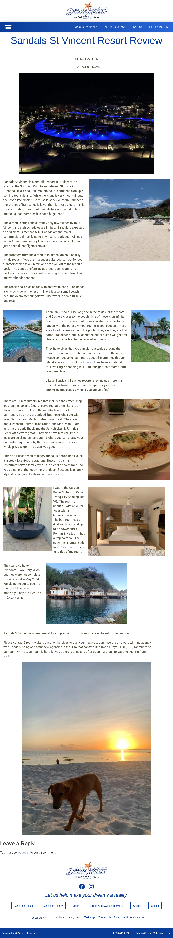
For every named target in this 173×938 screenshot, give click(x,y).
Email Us (137, 27)
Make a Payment (85, 27)
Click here (66, 547)
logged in (23, 852)
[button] (8, 27)
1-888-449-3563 (159, 27)
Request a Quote (114, 27)
